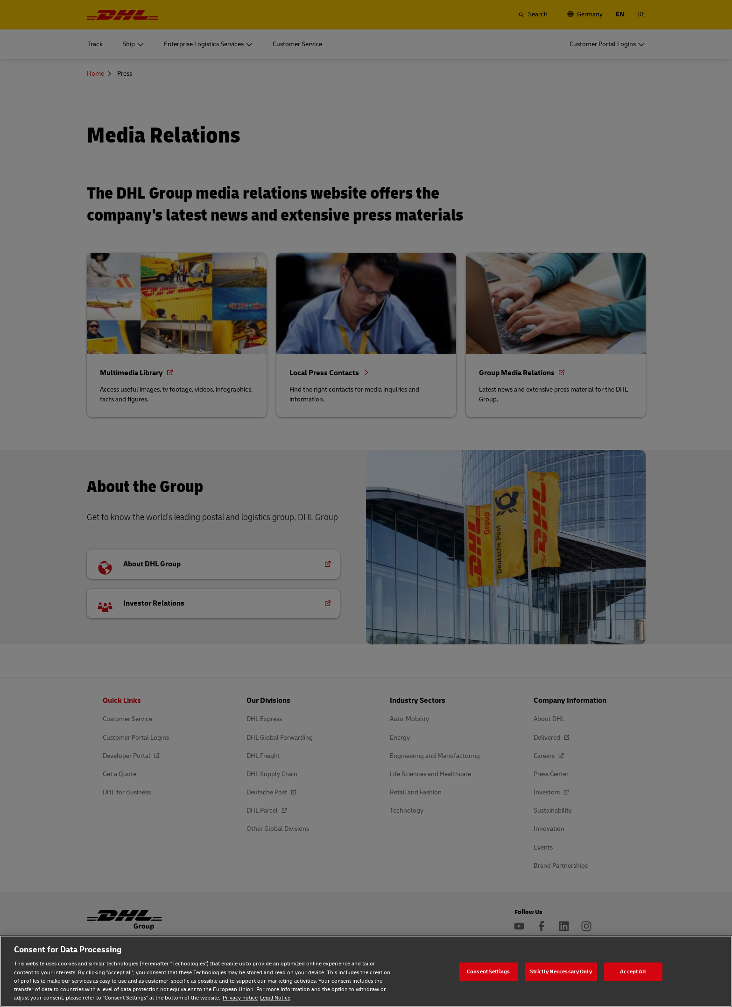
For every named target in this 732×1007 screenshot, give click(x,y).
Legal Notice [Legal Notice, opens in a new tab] (275, 997)
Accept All (633, 971)
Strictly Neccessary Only (561, 971)
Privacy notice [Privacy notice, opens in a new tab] (240, 997)
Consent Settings (488, 971)
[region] (366, 971)
